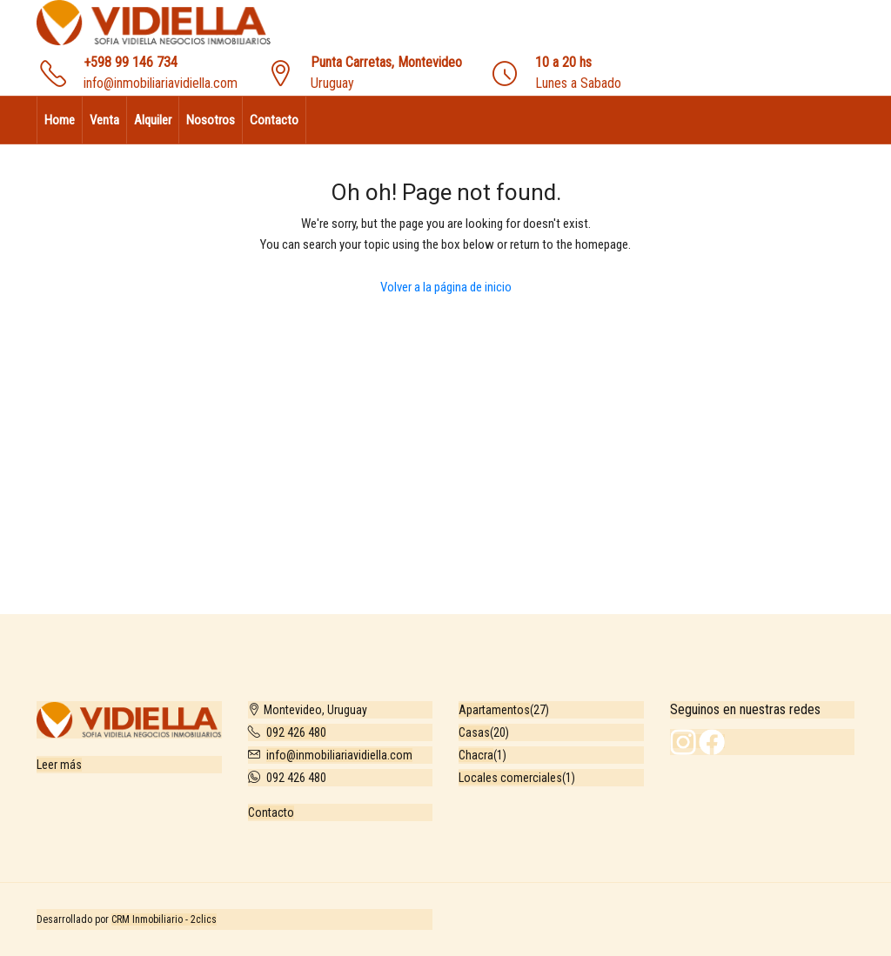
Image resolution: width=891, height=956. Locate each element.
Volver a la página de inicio (446, 287)
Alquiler (152, 120)
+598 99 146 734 (131, 62)
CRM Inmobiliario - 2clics (164, 919)
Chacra (476, 755)
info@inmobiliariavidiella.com (161, 83)
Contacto (274, 120)
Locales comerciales (510, 778)
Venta (104, 120)
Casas (474, 732)
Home (59, 120)
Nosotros (210, 120)
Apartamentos (494, 710)
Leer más (59, 765)
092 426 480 (296, 732)
